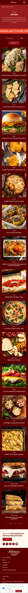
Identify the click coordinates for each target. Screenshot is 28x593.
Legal (4, 579)
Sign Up (7, 539)
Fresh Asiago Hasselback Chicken (14, 75)
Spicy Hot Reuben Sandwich (14, 486)
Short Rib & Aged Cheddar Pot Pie (14, 170)
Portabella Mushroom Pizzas (14, 423)
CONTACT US (6, 562)
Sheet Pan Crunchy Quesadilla (14, 107)
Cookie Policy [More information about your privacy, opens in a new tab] (9, 588)
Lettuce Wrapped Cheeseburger (14, 391)
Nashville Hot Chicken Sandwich (14, 138)
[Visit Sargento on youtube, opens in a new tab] (16, 544)
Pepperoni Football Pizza (14, 297)
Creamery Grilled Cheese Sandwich (14, 518)
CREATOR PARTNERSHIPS (9, 570)
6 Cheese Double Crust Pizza (14, 328)
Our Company (7, 557)
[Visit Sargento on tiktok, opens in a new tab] (13, 544)
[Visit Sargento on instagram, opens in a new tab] (10, 544)
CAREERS (5, 565)
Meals (7, 7)
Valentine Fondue (14, 360)
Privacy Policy (6, 576)
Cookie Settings (11, 591)
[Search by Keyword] (12, 38)
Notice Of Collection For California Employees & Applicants (13, 582)
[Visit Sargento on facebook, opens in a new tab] (4, 544)
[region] (14, 588)
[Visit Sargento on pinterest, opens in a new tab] (7, 544)
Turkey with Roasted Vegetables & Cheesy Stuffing (14, 265)
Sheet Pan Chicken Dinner (14, 454)
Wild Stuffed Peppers (14, 233)
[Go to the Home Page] (13, 2)
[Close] (26, 585)
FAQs (4, 560)
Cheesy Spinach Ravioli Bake (14, 201)
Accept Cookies (18, 591)
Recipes (3, 7)
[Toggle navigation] (24, 2)
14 (19, 523)
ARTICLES (5, 567)
